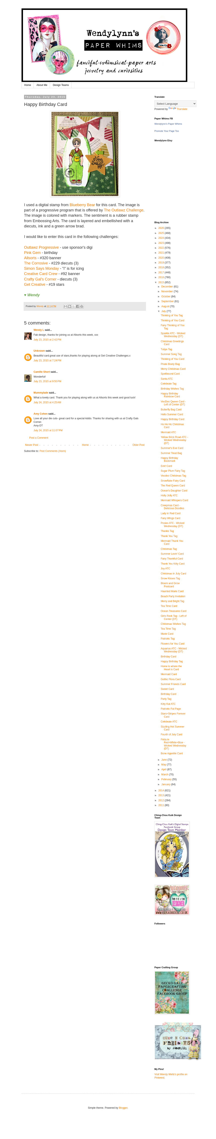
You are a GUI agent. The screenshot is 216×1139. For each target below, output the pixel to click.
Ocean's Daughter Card (174, 490)
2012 (161, 800)
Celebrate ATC (169, 721)
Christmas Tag (169, 548)
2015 (161, 282)
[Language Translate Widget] (175, 103)
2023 (161, 243)
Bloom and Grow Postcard (170, 585)
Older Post (138, 444)
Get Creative (34, 284)
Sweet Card (167, 689)
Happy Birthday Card (172, 419)
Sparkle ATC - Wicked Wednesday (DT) (173, 335)
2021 (161, 252)
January (166, 784)
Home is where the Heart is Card (171, 668)
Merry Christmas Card (173, 368)
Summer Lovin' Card (172, 553)
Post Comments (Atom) (52, 451)
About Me (41, 85)
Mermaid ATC (168, 432)
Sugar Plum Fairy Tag (173, 470)
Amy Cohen (41, 413)
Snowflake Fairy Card (173, 480)
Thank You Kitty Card (173, 563)
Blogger (123, 1107)
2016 (161, 277)
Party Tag (166, 698)
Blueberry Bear (82, 205)
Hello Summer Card (172, 414)
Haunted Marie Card (172, 591)
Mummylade (41, 392)
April (164, 769)
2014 (161, 790)
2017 (161, 272)
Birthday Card (168, 656)
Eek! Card (166, 466)
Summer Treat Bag (171, 453)
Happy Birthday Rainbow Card (170, 395)
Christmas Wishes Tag (173, 623)
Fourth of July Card (171, 734)
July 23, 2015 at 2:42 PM (47, 339)
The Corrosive (36, 263)
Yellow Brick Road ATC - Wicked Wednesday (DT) (174, 440)
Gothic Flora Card (171, 679)
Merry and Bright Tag (172, 601)
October (166, 296)
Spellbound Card (170, 373)
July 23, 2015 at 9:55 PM (47, 381)
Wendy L (39, 329)
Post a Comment (38, 437)
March (165, 774)
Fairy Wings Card (170, 518)
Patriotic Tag (168, 638)
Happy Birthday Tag (172, 661)
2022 (161, 247)
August (165, 306)
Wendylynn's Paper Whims (168, 124)
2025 (161, 233)
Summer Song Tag (171, 354)
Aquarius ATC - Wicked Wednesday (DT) (174, 650)
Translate (178, 109)
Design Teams (61, 85)
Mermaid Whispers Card (174, 500)
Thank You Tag (169, 536)
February (166, 779)
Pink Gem (32, 253)
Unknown (39, 350)
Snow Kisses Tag (170, 578)
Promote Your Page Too (166, 131)
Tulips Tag (166, 349)
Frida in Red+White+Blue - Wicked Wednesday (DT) (173, 744)
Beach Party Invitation (173, 596)
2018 (161, 267)
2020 (161, 257)
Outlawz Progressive (41, 247)
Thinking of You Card (172, 320)
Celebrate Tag (169, 383)
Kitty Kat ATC (168, 703)
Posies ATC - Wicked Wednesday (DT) (172, 524)
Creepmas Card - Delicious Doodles (172, 507)
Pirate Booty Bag (170, 364)
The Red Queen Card (173, 485)
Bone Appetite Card (172, 753)
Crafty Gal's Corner (40, 279)
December (167, 286)
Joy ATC (165, 568)
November (167, 291)
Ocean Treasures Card (173, 611)
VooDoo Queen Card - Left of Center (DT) (173, 403)
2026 (161, 228)
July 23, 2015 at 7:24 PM (47, 360)
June (164, 759)
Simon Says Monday (41, 268)
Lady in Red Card (170, 513)
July (164, 311)
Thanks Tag (167, 531)
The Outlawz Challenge (123, 210)
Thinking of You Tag (172, 315)
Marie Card (167, 633)
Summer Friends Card (173, 684)
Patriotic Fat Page (171, 708)
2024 (161, 237)
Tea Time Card (169, 606)
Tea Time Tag (168, 628)
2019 (161, 262)
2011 (161, 805)
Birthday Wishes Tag (172, 388)
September (167, 301)
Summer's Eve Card (172, 448)
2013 (161, 795)
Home (27, 85)
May (164, 764)
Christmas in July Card (173, 573)
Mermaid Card (169, 674)
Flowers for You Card (172, 643)
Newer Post (31, 444)
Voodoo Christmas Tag (173, 475)
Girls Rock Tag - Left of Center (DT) (173, 617)
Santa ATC (167, 378)
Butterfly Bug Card (171, 409)
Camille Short (42, 371)
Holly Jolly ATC (169, 495)
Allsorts (30, 258)
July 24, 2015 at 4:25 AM (47, 402)
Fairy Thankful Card (172, 558)
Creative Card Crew (40, 274)
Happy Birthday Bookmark (169, 459)
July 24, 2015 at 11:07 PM (48, 430)
